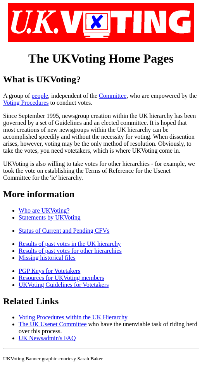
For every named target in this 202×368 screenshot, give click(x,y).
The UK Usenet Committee (53, 324)
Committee (112, 95)
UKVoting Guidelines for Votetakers (64, 284)
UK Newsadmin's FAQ (47, 338)
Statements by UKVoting (50, 217)
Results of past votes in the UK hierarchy (70, 243)
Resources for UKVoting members (61, 277)
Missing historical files (47, 257)
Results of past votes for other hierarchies (70, 250)
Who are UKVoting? (44, 210)
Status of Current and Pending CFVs (64, 230)
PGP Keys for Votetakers (49, 270)
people (39, 95)
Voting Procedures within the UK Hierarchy (73, 317)
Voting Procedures (25, 102)
